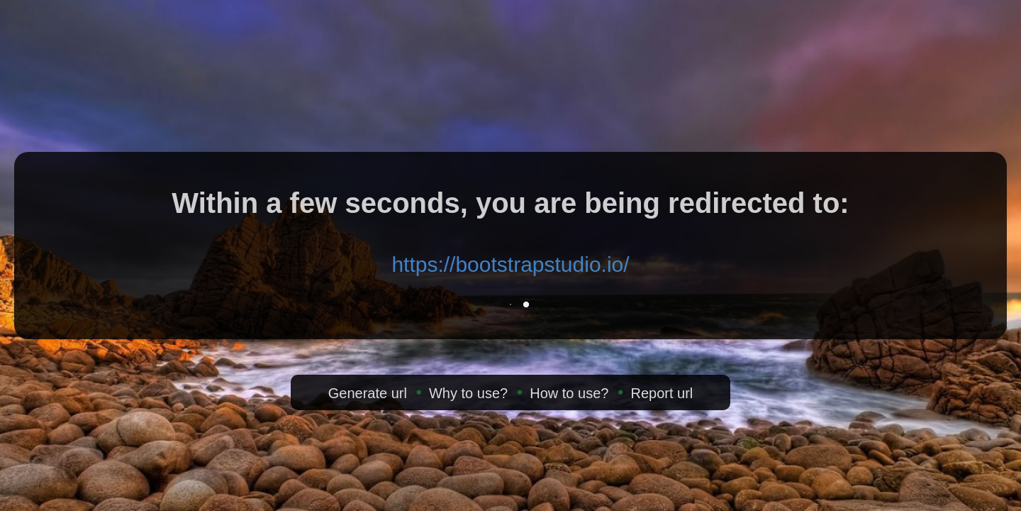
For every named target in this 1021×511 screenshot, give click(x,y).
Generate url (367, 393)
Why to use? (468, 393)
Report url (661, 393)
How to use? (569, 393)
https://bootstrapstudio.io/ (510, 264)
